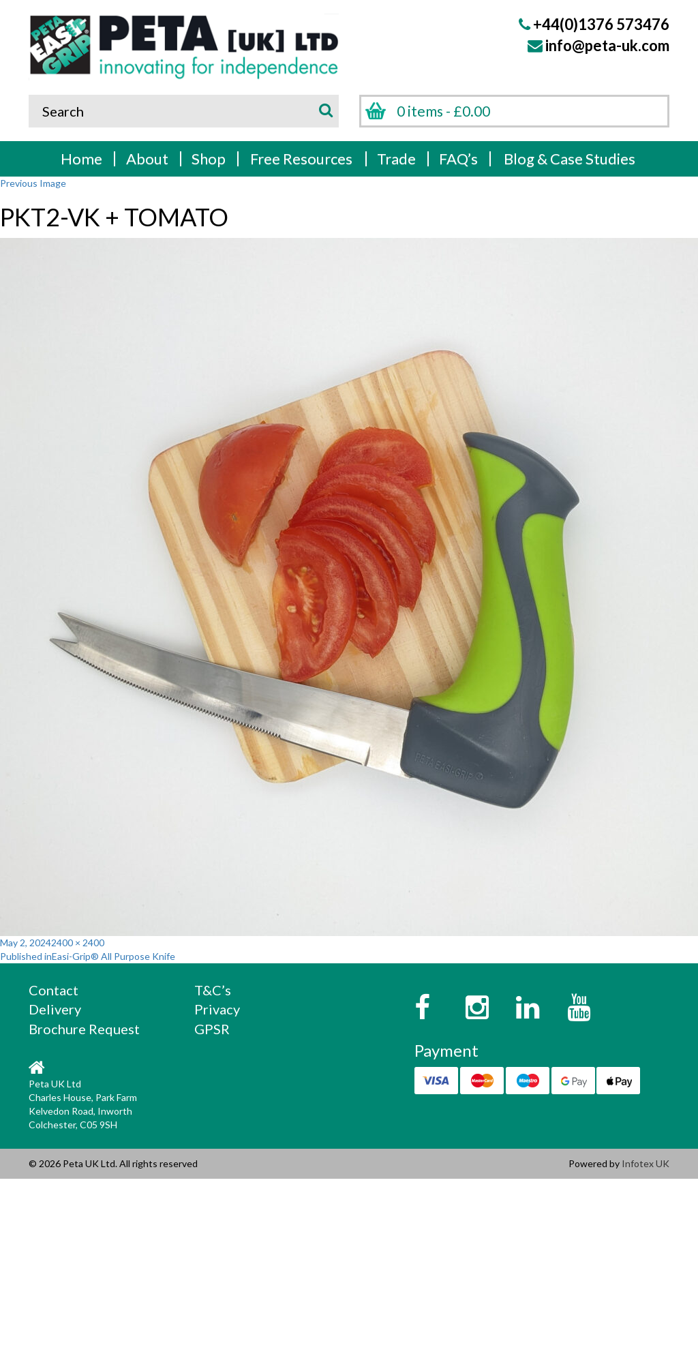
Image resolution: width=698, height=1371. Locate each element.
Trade (396, 158)
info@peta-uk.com (607, 45)
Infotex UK (645, 1163)
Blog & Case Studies (569, 158)
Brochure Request (84, 1029)
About (147, 158)
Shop (209, 158)
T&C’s (212, 990)
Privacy (217, 1009)
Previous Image (33, 183)
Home (81, 158)
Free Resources (301, 158)
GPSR (212, 1029)
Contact (53, 990)
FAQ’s (458, 158)
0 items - (443, 110)
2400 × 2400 (77, 942)
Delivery (55, 1009)
